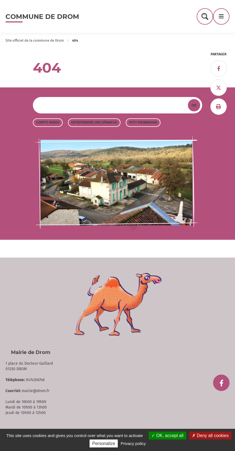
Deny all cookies (210, 435)
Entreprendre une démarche (94, 122)
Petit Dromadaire (143, 122)
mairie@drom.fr (35, 391)
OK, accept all (167, 435)
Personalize (103, 443)
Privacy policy (133, 443)
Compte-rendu (47, 122)
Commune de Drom (42, 17)
